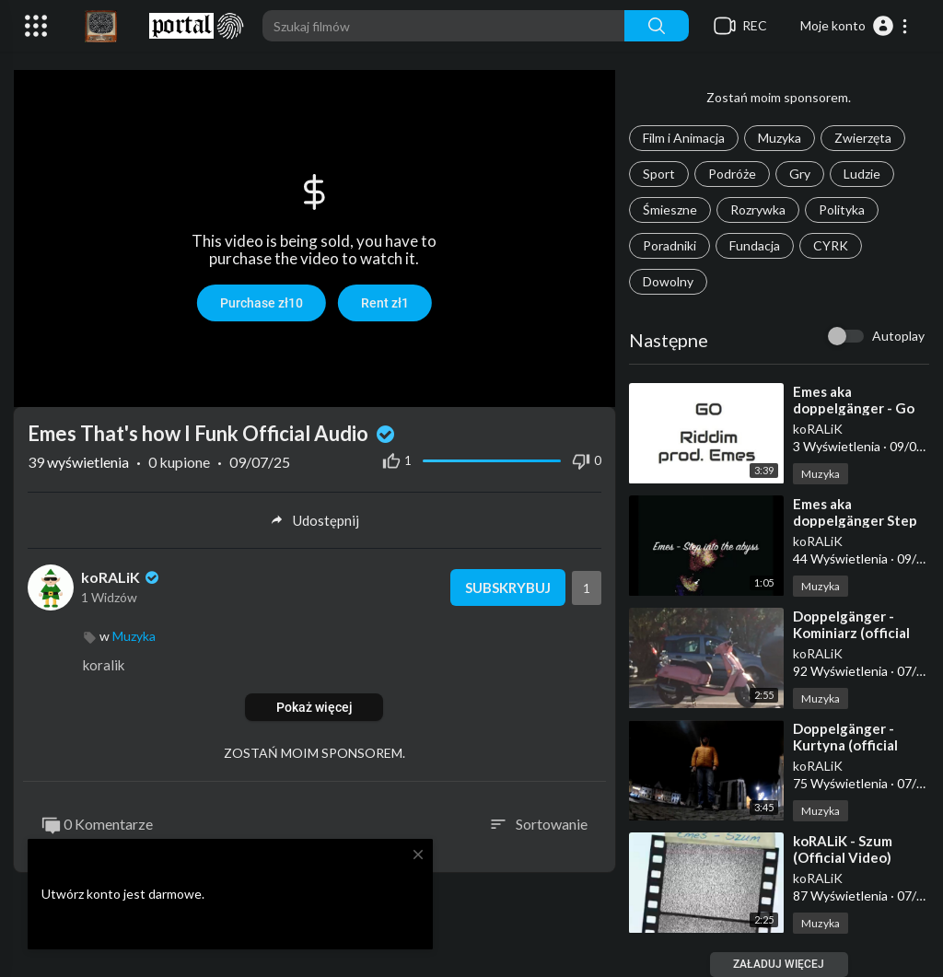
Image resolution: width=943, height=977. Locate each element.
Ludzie (862, 173)
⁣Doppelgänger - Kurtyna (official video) (845, 745)
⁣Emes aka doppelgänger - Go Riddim (853, 408)
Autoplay (898, 335)
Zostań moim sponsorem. (778, 97)
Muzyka (779, 137)
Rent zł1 (385, 303)
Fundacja (754, 245)
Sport (659, 173)
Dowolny (668, 281)
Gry (799, 173)
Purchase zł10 (261, 303)
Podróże (732, 173)
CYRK (830, 245)
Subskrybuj (508, 587)
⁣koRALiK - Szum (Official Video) (842, 849)
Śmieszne (670, 209)
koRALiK (818, 428)
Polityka (842, 209)
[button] (855, 26)
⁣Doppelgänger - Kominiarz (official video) (851, 632)
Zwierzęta (862, 137)
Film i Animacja (684, 137)
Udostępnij (314, 520)
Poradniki (669, 245)
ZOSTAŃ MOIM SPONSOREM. (314, 753)
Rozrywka (758, 209)
